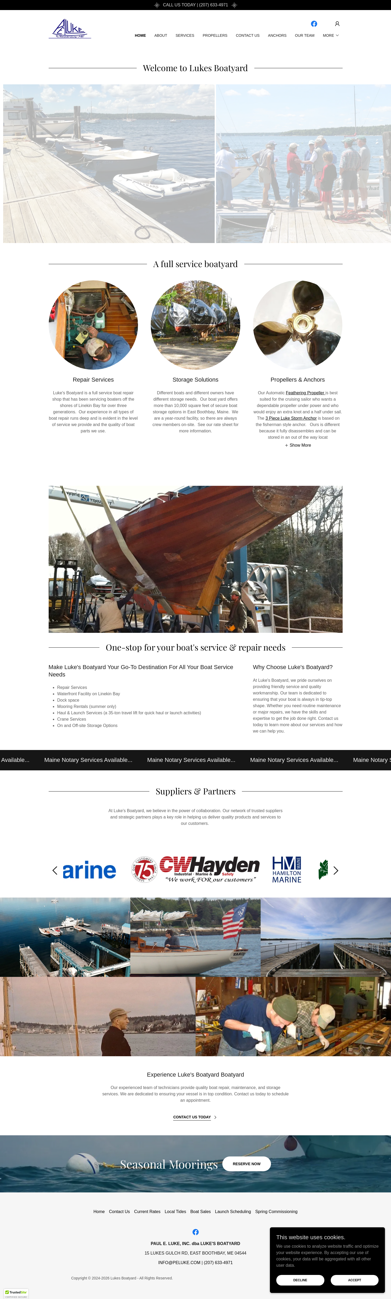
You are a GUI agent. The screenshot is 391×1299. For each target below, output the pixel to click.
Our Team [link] (305, 35)
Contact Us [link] (248, 35)
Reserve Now (247, 1164)
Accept (356, 1280)
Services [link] (185, 35)
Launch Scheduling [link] (233, 1211)
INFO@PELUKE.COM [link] (179, 1262)
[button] (337, 24)
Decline (307, 1280)
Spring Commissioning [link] (276, 1211)
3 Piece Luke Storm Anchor (291, 418)
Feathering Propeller (305, 393)
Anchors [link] (277, 35)
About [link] (160, 35)
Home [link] (140, 35)
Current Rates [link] (147, 1211)
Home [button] (99, 1211)
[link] (70, 28)
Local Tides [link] (175, 1211)
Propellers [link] (215, 35)
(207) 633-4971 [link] (218, 1262)
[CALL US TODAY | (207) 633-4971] (195, 5)
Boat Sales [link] (200, 1211)
